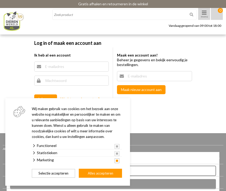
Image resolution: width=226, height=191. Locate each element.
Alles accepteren (100, 173)
